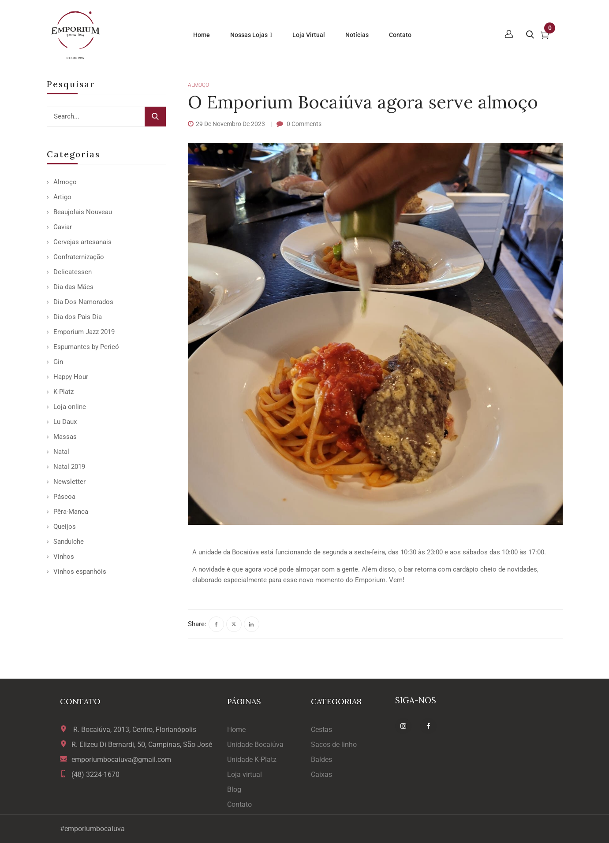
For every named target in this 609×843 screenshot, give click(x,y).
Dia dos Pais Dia (77, 317)
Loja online (69, 407)
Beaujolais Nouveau (82, 212)
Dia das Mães (73, 287)
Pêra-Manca (70, 512)
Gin (58, 362)
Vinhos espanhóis (79, 572)
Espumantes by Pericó (86, 347)
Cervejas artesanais (82, 242)
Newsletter (69, 482)
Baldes (321, 759)
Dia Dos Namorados (83, 302)
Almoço (65, 182)
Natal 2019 (69, 467)
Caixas (321, 774)
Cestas (321, 729)
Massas (65, 437)
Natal (61, 452)
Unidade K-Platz (251, 759)
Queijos (64, 527)
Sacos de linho (334, 744)
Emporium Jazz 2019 (84, 332)
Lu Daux (65, 422)
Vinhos (63, 557)
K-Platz (63, 392)
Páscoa (64, 497)
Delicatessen (72, 272)
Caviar (62, 227)
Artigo (62, 197)
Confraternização (78, 257)
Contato (239, 804)
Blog (234, 789)
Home (236, 729)
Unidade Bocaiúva (255, 744)
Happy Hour (70, 377)
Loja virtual (244, 774)
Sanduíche (68, 542)
